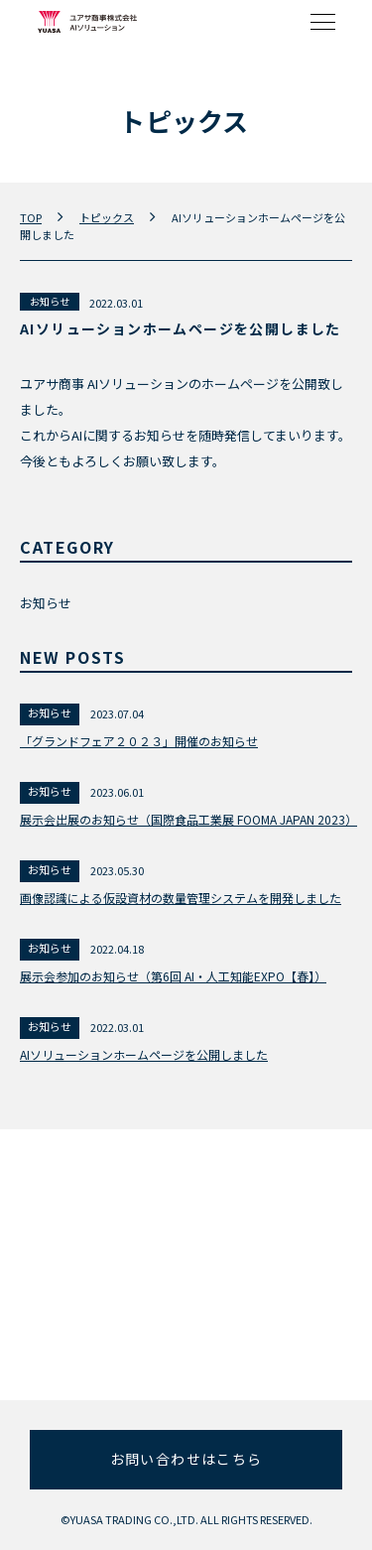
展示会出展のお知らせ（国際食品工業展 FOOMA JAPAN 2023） (186, 819)
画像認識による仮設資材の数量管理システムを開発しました (180, 897)
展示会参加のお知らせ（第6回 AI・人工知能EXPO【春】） (173, 976)
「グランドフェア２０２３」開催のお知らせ (139, 740)
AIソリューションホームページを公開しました (144, 1054)
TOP (31, 217)
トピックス (106, 217)
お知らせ (49, 301)
